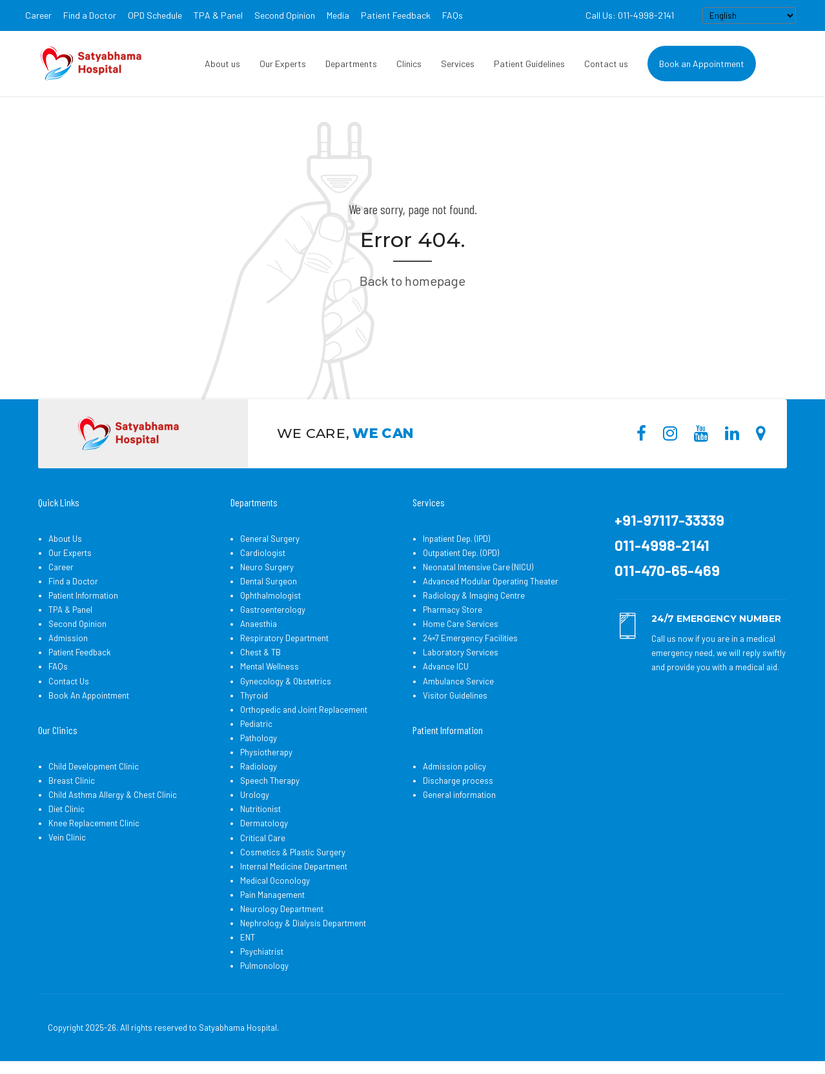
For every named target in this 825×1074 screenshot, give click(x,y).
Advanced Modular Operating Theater (490, 581)
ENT (247, 937)
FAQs (452, 15)
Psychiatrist (261, 951)
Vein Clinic (67, 837)
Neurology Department (281, 909)
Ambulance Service (458, 681)
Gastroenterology (272, 609)
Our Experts (283, 63)
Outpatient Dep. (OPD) (461, 553)
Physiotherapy (266, 752)
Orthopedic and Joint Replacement (303, 709)
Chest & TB (260, 652)
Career (38, 15)
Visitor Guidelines (455, 695)
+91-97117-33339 (669, 520)
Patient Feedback (396, 15)
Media (338, 15)
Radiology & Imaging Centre (474, 595)
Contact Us (68, 681)
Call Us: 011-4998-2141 (630, 15)
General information (459, 795)
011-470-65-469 (667, 570)
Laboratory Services (460, 652)
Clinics (409, 63)
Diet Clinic (66, 809)
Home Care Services (460, 624)
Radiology (258, 766)
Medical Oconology (275, 880)
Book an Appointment (701, 63)
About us (222, 63)
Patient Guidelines (529, 63)
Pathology (258, 738)
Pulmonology (264, 965)
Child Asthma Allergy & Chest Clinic (112, 795)
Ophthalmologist (270, 595)
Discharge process (458, 780)
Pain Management (272, 895)
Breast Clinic (71, 780)
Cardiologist (262, 553)
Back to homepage (412, 280)
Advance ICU (446, 666)
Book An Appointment (88, 695)
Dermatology (264, 823)
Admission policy (454, 766)
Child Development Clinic (93, 766)
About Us (65, 538)
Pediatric (256, 724)
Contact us (606, 63)
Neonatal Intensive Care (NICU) (478, 567)
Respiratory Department (284, 638)
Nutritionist (260, 809)
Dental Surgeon (268, 581)
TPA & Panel (218, 15)
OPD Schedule (155, 15)
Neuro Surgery (267, 567)
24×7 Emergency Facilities (470, 638)
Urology (254, 795)
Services (457, 63)
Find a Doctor (89, 15)
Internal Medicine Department (293, 866)
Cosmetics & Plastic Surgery (292, 852)
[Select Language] (749, 15)
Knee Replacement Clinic (93, 823)
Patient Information (83, 595)
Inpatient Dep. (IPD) (456, 538)
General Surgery (270, 538)
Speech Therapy (270, 780)
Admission (68, 638)
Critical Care (262, 838)
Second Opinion (284, 15)
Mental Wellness (269, 666)
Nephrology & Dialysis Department (303, 923)
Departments (351, 63)
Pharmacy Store (452, 609)
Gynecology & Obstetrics (285, 681)
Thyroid (254, 695)
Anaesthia (258, 624)
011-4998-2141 (662, 545)
